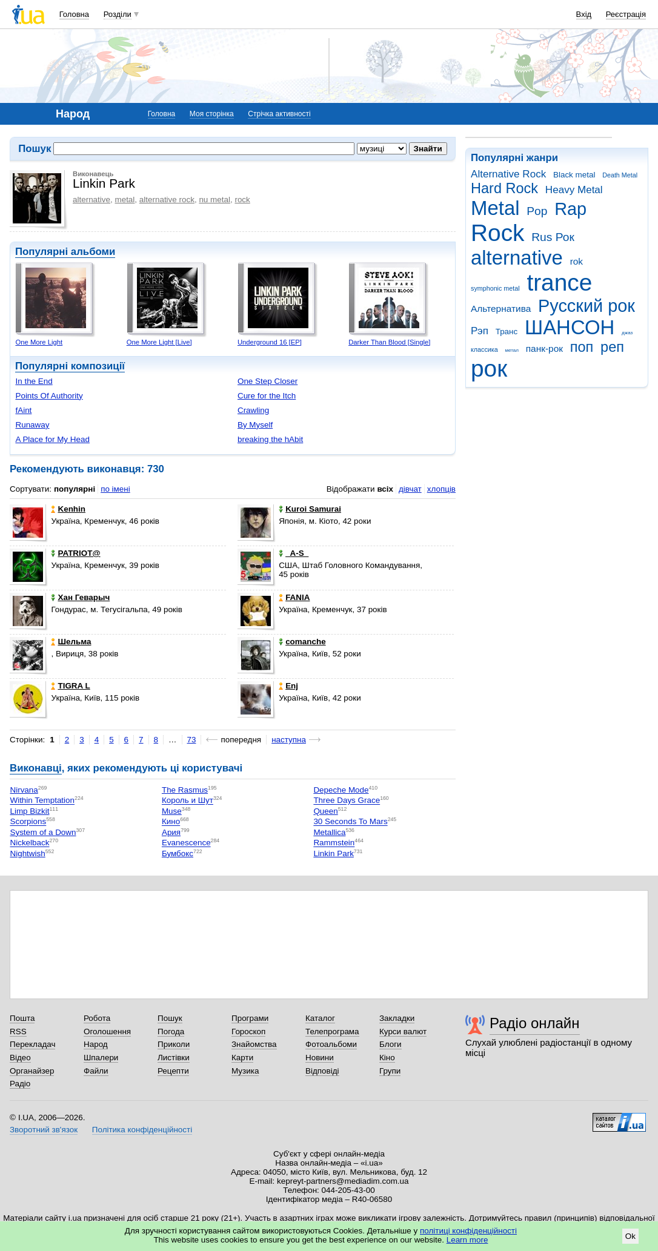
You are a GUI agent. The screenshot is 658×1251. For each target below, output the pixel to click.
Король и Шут (187, 800)
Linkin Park (333, 853)
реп (612, 347)
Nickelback (29, 843)
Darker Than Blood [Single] (389, 342)
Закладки (396, 1018)
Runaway (32, 424)
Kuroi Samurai (310, 508)
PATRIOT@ (75, 553)
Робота (97, 1018)
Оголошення (107, 1031)
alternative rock (166, 199)
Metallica (329, 832)
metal (125, 199)
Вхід (584, 14)
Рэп (479, 331)
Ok (630, 1236)
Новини (319, 1057)
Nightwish (27, 853)
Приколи (174, 1044)
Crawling (253, 410)
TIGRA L (70, 685)
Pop (537, 211)
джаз (627, 332)
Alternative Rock (508, 174)
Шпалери (101, 1057)
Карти (242, 1057)
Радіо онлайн (535, 1023)
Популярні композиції (70, 366)
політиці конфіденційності (468, 1230)
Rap (570, 209)
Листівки (174, 1057)
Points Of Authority (48, 395)
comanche (302, 641)
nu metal (214, 199)
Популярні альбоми (65, 251)
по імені (115, 488)
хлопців (441, 488)
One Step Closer (267, 381)
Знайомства (254, 1044)
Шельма (71, 641)
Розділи (117, 14)
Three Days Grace (346, 800)
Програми (249, 1018)
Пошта (22, 1018)
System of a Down (43, 832)
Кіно (387, 1057)
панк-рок (544, 348)
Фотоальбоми (331, 1044)
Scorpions (28, 822)
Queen (325, 811)
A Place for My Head (52, 439)
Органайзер (32, 1070)
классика (484, 349)
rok (576, 261)
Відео (20, 1057)
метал (512, 350)
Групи (389, 1070)
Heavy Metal (574, 190)
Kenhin (68, 508)
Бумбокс (177, 853)
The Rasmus (185, 789)
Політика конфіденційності (142, 1129)
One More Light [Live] (159, 342)
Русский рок (586, 305)
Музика (245, 1070)
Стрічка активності (279, 114)
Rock (497, 233)
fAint (23, 410)
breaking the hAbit (270, 439)
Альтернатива (501, 308)
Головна (74, 14)
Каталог (320, 1018)
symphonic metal (495, 288)
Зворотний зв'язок (44, 1129)
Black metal (574, 174)
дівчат (410, 488)
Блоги (390, 1044)
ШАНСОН (569, 327)
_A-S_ (293, 553)
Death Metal (619, 175)
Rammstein (333, 843)
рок (489, 368)
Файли (96, 1070)
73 (191, 739)
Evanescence (186, 843)
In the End (33, 381)
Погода (171, 1031)
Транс (507, 331)
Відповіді (322, 1070)
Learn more (467, 1239)
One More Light (38, 342)
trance (559, 282)
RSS (18, 1031)
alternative (517, 257)
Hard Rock (504, 188)
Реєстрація (626, 14)
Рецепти (173, 1070)
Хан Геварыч (80, 597)
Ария (171, 832)
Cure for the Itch (267, 395)
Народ (96, 1044)
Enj (288, 685)
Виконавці (36, 768)
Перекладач (32, 1044)
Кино (171, 822)
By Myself (255, 424)
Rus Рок (552, 237)
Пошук (170, 1018)
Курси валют (403, 1031)
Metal (495, 208)
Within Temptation (42, 800)
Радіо (20, 1083)
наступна (288, 739)
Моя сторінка (212, 114)
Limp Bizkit (29, 811)
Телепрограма (332, 1031)
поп (582, 347)
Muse (172, 811)
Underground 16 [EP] (270, 342)
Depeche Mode (340, 789)
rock (242, 199)
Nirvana (24, 789)
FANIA (294, 597)
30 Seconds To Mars (350, 822)
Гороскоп (248, 1031)
